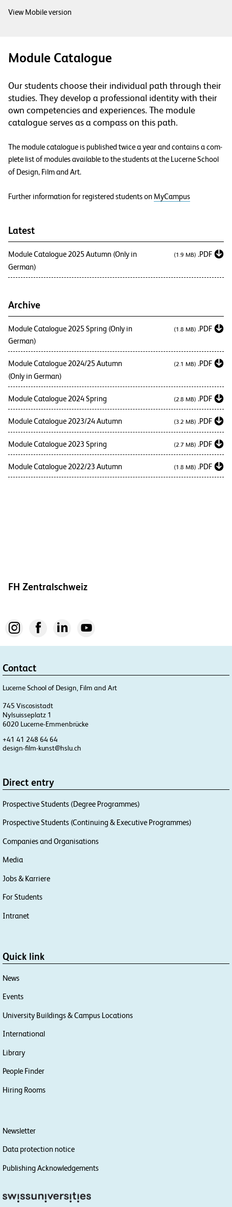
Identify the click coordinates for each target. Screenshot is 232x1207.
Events (13, 996)
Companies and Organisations (51, 841)
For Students (22, 896)
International (24, 1033)
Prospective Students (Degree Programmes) (71, 804)
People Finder (23, 1071)
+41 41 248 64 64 (30, 739)
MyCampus (172, 196)
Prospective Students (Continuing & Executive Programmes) (97, 822)
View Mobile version (40, 12)
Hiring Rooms (24, 1089)
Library (14, 1052)
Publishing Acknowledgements (51, 1168)
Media (13, 859)
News (11, 978)
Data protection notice (39, 1149)
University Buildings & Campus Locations (68, 1015)
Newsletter (19, 1130)
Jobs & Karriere (26, 878)
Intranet (16, 915)
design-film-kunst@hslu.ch (42, 748)
